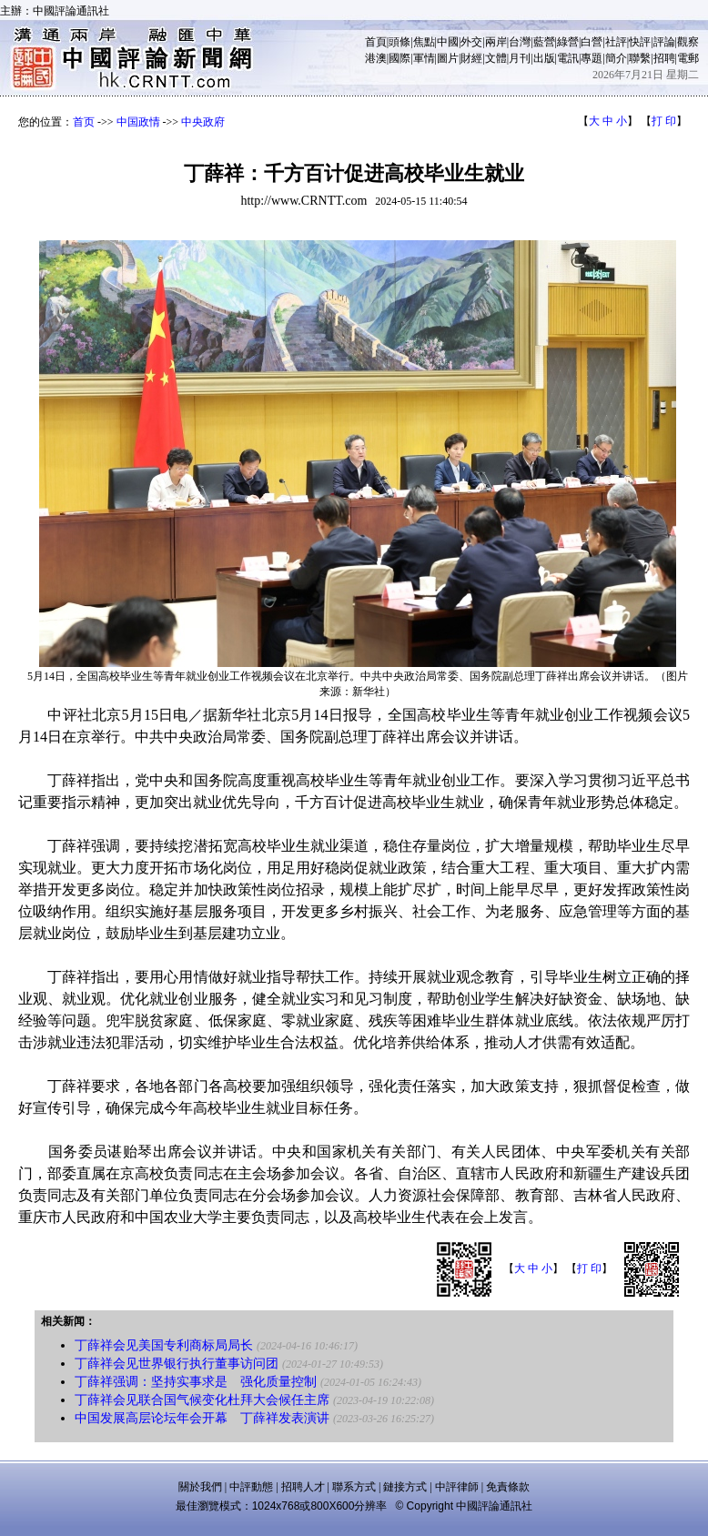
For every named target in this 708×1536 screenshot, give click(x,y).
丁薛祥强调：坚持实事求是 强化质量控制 (196, 1382)
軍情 (424, 58)
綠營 (568, 41)
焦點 (424, 41)
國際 (399, 58)
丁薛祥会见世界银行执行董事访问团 (176, 1363)
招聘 (664, 58)
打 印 (664, 121)
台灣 (520, 41)
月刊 (520, 58)
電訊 (568, 58)
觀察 (688, 41)
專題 (591, 58)
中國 (448, 41)
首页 (84, 122)
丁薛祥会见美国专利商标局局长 (164, 1345)
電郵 (688, 58)
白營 (591, 41)
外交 (471, 41)
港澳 (376, 58)
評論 (664, 41)
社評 (616, 41)
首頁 (376, 41)
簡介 (616, 58)
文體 (496, 58)
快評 (640, 41)
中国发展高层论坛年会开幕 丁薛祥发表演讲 (202, 1418)
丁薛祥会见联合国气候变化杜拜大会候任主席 (202, 1400)
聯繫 (640, 58)
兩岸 (496, 41)
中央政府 (203, 122)
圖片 (448, 58)
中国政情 (138, 122)
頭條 (399, 41)
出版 (544, 58)
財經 (471, 58)
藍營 (544, 41)
